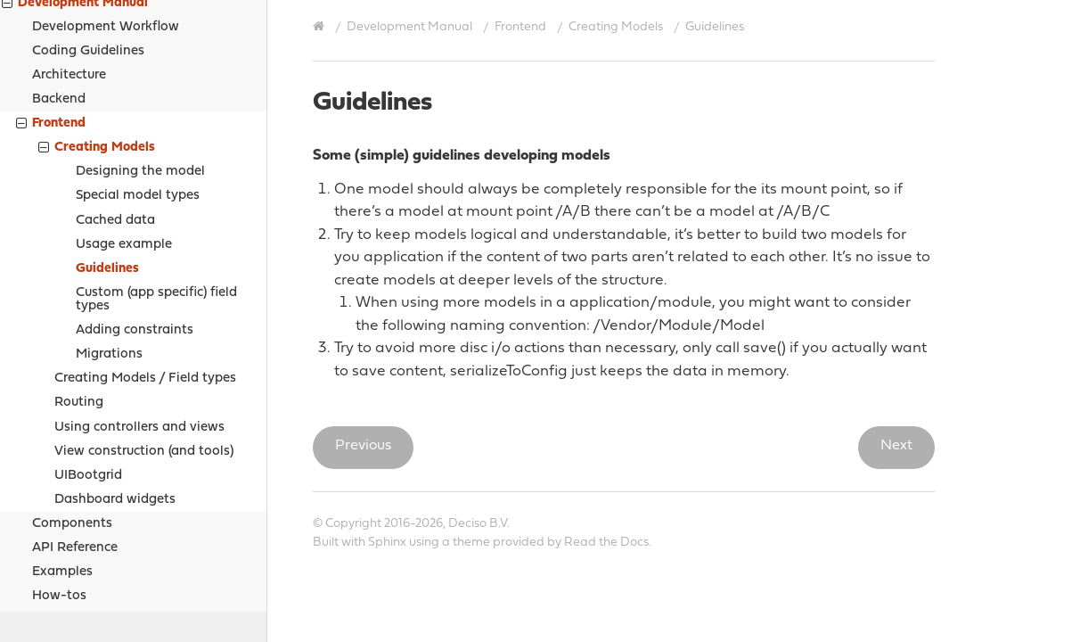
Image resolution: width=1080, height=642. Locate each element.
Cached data (115, 88)
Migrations (109, 221)
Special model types (138, 63)
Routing (78, 269)
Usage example (124, 112)
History (40, 600)
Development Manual (409, 27)
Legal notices (59, 533)
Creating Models (96, 16)
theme (471, 542)
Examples (62, 439)
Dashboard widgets (115, 367)
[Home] (321, 27)
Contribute (52, 578)
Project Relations (71, 511)
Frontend (520, 27)
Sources (55, 488)
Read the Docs (606, 542)
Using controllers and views (139, 294)
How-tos (59, 463)
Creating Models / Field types (145, 245)
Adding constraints (134, 197)
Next (896, 446)
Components (72, 391)
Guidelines (107, 136)
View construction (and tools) (143, 318)
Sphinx (387, 542)
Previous (363, 446)
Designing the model (140, 38)
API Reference (75, 415)
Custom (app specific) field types (156, 166)
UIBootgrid (88, 343)
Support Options (69, 556)
